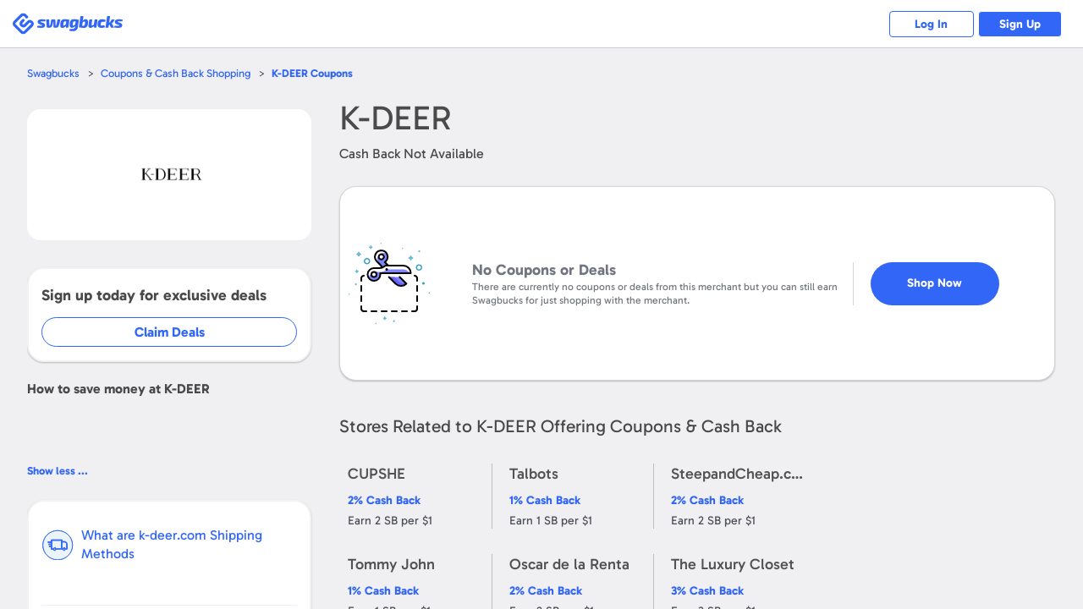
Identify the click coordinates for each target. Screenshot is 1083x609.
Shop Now (934, 276)
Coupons (312, 73)
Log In (931, 24)
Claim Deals (170, 332)
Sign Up (1020, 24)
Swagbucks (53, 73)
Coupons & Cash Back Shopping (175, 73)
